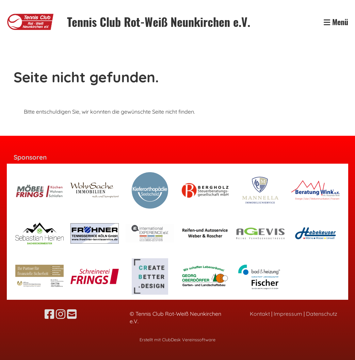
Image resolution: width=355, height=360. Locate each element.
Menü (336, 22)
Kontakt (260, 313)
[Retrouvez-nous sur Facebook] (49, 314)
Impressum (288, 313)
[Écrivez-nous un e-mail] (72, 314)
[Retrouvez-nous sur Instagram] (60, 314)
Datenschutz (321, 313)
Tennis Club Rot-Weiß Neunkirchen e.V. (158, 22)
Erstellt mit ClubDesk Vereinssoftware (177, 339)
